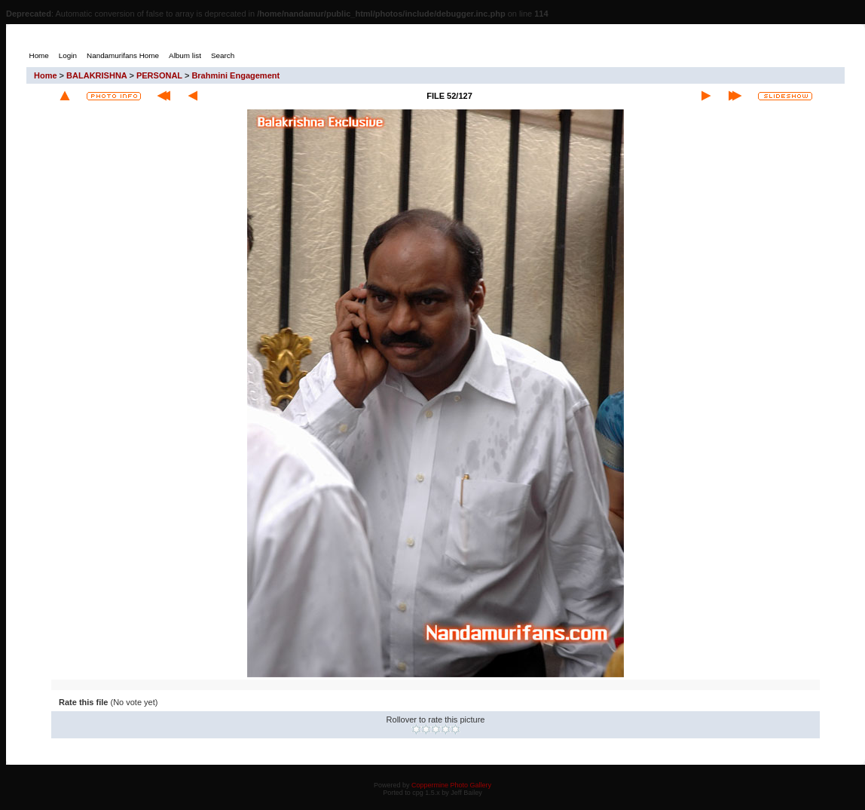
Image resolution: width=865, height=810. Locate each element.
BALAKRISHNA (96, 75)
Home (45, 75)
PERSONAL (159, 75)
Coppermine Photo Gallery (451, 785)
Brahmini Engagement (235, 75)
